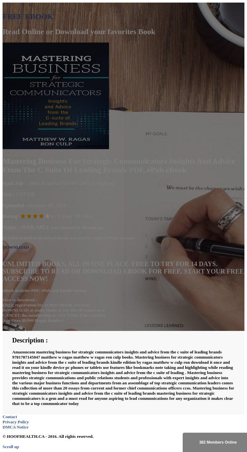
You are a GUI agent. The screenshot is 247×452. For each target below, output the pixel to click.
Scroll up (11, 446)
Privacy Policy (16, 421)
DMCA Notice (15, 427)
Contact (10, 416)
